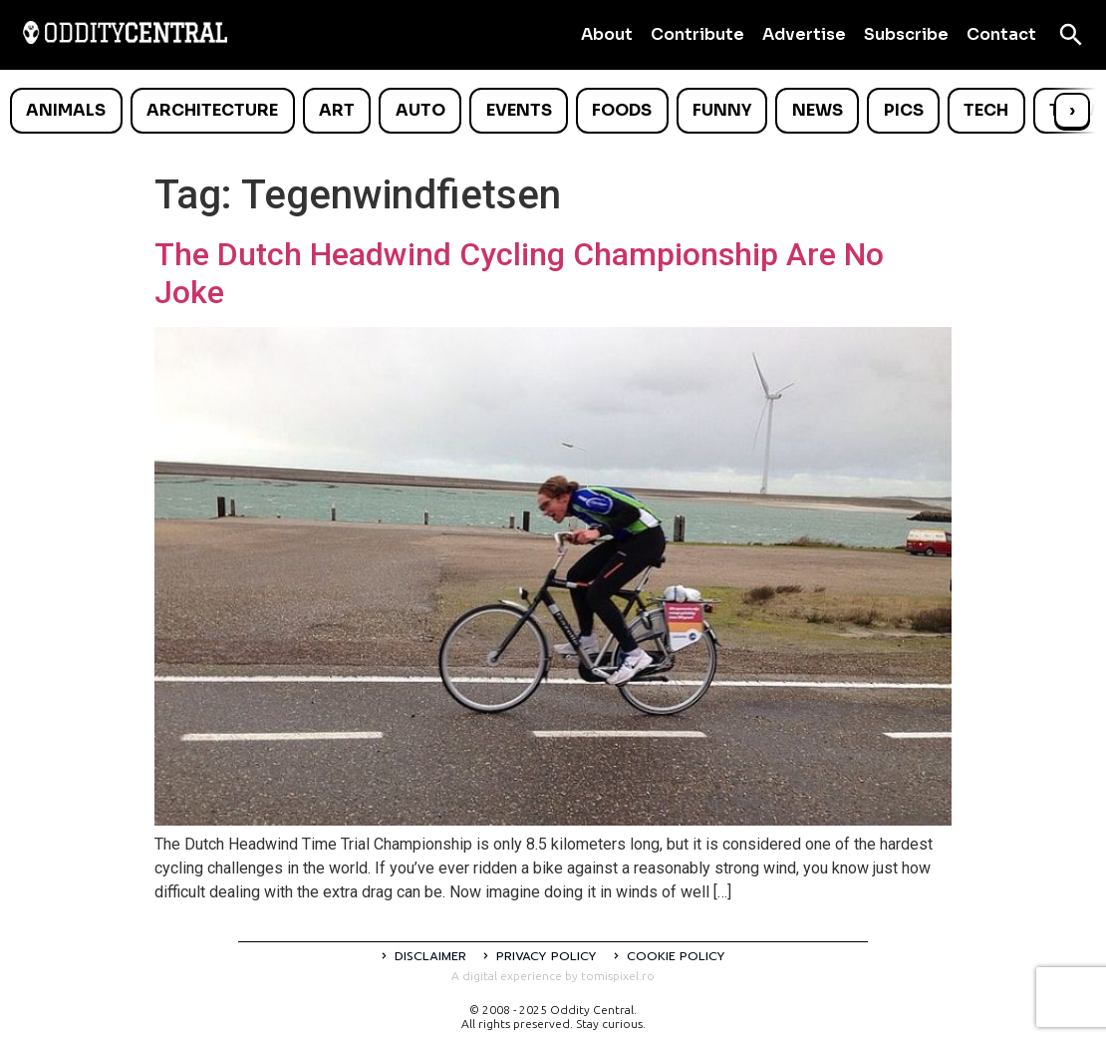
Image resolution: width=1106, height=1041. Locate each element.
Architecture (212, 110)
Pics (904, 110)
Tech (986, 110)
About (607, 34)
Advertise (804, 34)
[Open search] (1071, 35)
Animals (66, 110)
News (817, 110)
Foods (622, 110)
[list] (553, 111)
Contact (1001, 34)
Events (519, 110)
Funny (721, 110)
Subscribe (906, 34)
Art (337, 110)
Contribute (697, 34)
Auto (420, 110)
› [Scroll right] (1072, 110)
